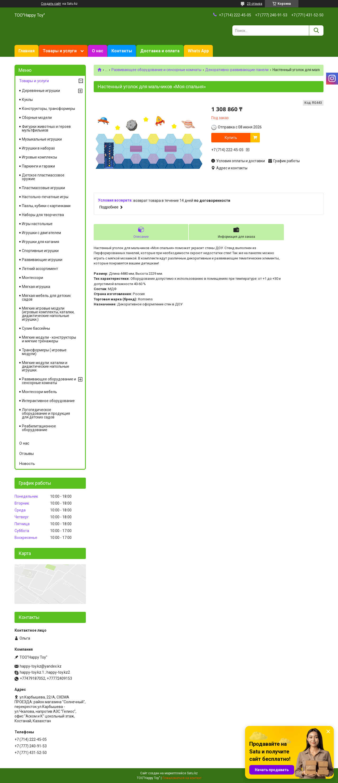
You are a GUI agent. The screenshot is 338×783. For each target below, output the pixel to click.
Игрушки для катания (40, 242)
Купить (231, 138)
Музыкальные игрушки (42, 139)
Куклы (27, 99)
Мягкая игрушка (36, 287)
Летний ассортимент (40, 269)
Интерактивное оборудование (48, 401)
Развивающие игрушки (42, 260)
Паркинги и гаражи (38, 166)
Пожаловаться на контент (181, 778)
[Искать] (316, 30)
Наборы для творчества (43, 215)
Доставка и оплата (160, 50)
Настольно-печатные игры (45, 197)
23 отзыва (254, 4)
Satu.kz (192, 773)
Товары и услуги (60, 50)
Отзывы (26, 453)
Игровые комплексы (39, 157)
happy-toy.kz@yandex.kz (41, 666)
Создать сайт (51, 4)
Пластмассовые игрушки (43, 188)
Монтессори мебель (39, 392)
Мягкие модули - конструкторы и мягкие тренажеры (49, 339)
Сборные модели (37, 117)
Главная (26, 50)
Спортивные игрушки (40, 251)
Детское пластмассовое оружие (43, 177)
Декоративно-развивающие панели (237, 70)
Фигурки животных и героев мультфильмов (46, 128)
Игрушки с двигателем (41, 233)
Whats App (198, 50)
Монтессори (32, 278)
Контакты (121, 50)
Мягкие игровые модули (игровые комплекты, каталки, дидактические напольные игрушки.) (48, 313)
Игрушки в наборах (38, 148)
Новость (27, 463)
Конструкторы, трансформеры (48, 108)
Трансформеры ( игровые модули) (44, 352)
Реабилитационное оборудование (39, 428)
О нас (97, 50)
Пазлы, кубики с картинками (46, 206)
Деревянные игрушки (41, 90)
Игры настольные (37, 224)
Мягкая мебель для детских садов (46, 297)
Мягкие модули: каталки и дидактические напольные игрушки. (45, 366)
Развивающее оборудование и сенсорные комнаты (156, 70)
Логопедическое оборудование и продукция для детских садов (46, 413)
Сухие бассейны (36, 328)
